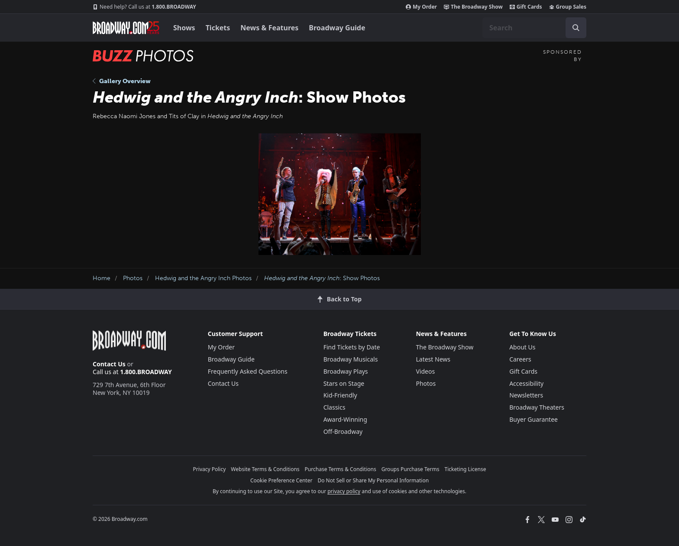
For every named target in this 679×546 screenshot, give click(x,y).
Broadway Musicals (350, 359)
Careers (520, 359)
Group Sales (567, 6)
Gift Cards (526, 6)
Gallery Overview (122, 81)
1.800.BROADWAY (144, 6)
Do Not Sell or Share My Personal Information (373, 480)
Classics (334, 407)
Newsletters (526, 395)
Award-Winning (345, 419)
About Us (522, 347)
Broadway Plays (345, 371)
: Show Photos (322, 278)
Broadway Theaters (536, 407)
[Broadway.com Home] (126, 27)
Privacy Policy (209, 469)
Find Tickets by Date (351, 347)
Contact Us (109, 364)
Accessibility (526, 383)
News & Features (269, 27)
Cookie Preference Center (281, 480)
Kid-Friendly (340, 395)
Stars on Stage (344, 383)
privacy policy (343, 491)
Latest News (433, 359)
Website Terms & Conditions (265, 469)
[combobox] (534, 27)
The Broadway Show (473, 6)
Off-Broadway (343, 431)
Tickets (218, 27)
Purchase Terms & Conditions (340, 469)
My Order (421, 6)
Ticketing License (465, 469)
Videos (425, 371)
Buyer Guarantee (533, 419)
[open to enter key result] (576, 27)
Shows (184, 27)
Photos (132, 278)
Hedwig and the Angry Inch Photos (203, 278)
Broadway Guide (337, 27)
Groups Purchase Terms (411, 469)
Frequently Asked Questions (248, 371)
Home (101, 278)
